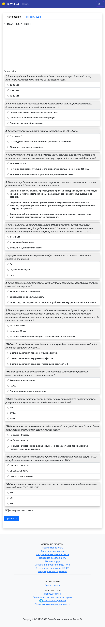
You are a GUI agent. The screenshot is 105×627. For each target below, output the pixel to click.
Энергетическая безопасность (52, 554)
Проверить (12, 518)
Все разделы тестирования (52, 571)
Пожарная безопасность (52, 557)
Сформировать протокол (20, 510)
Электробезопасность (52, 551)
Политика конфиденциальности (52, 604)
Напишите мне (52, 593)
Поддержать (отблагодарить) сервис (52, 597)
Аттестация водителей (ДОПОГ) (52, 564)
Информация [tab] (33, 16)
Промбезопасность (52, 547)
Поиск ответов (52, 585)
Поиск (25, 4)
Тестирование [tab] (14, 16)
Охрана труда (52, 561)
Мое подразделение (52, 600)
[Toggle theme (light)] (100, 4)
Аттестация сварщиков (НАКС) (52, 568)
